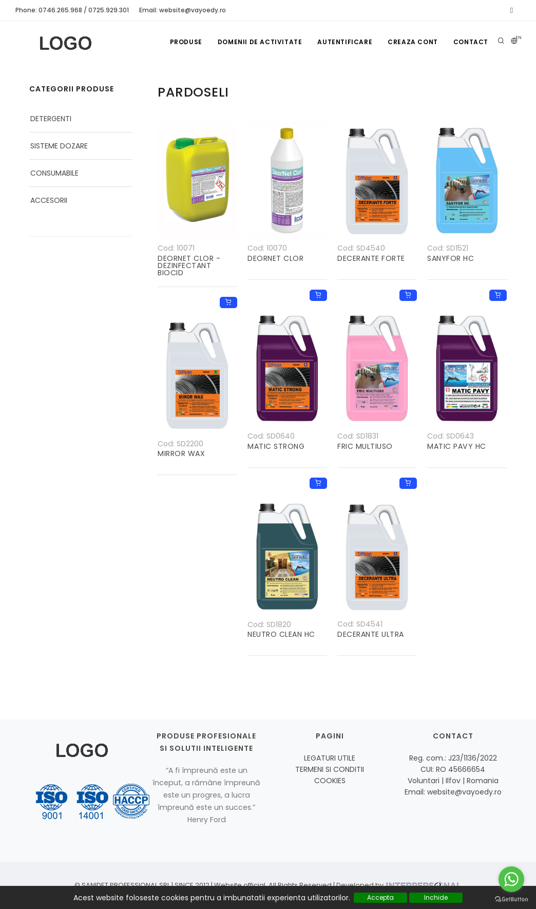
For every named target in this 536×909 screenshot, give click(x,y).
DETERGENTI (50, 118)
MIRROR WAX (181, 453)
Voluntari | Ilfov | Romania (453, 780)
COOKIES (330, 780)
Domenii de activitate (260, 41)
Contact (470, 41)
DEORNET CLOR (275, 258)
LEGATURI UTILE (329, 758)
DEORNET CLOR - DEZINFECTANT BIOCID (189, 265)
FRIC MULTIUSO (365, 446)
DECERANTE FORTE (371, 258)
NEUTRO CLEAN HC (281, 634)
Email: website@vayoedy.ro (182, 10)
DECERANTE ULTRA (370, 634)
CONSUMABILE (54, 173)
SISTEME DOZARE (59, 146)
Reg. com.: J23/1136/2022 (453, 758)
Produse (186, 41)
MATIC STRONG (275, 446)
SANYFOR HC (450, 258)
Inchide (436, 897)
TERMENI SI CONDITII (329, 769)
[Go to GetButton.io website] (511, 899)
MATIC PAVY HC (456, 446)
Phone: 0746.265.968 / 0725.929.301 (72, 10)
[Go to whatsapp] (511, 879)
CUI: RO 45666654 (452, 769)
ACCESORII (48, 200)
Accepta (380, 897)
